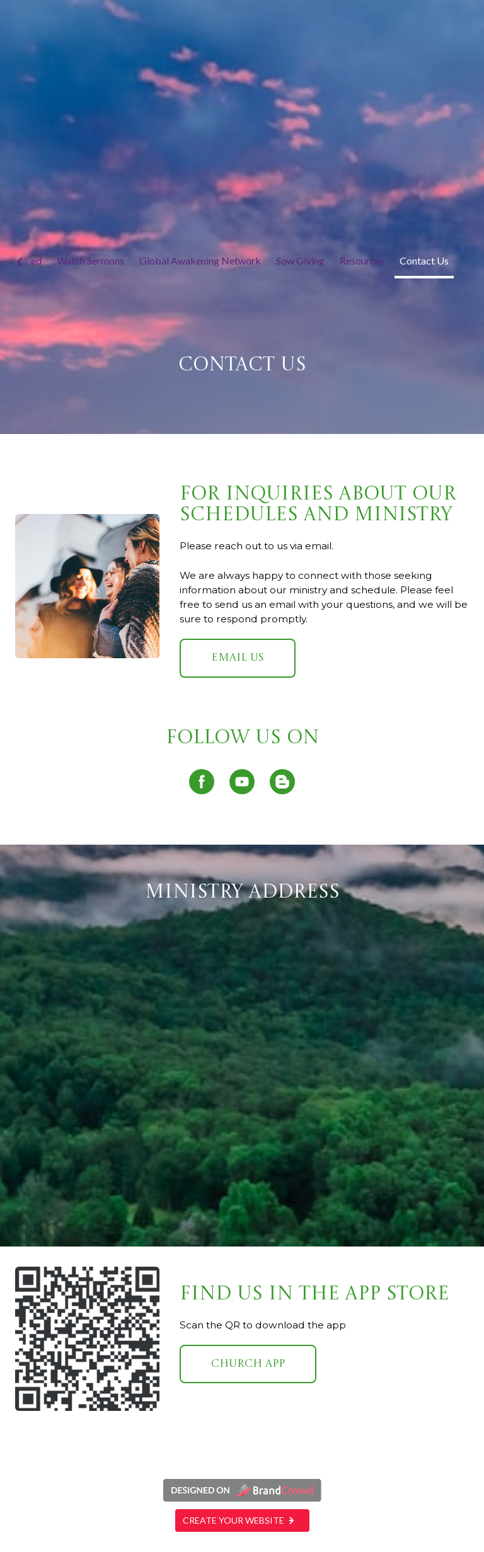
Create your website (242, 1520)
